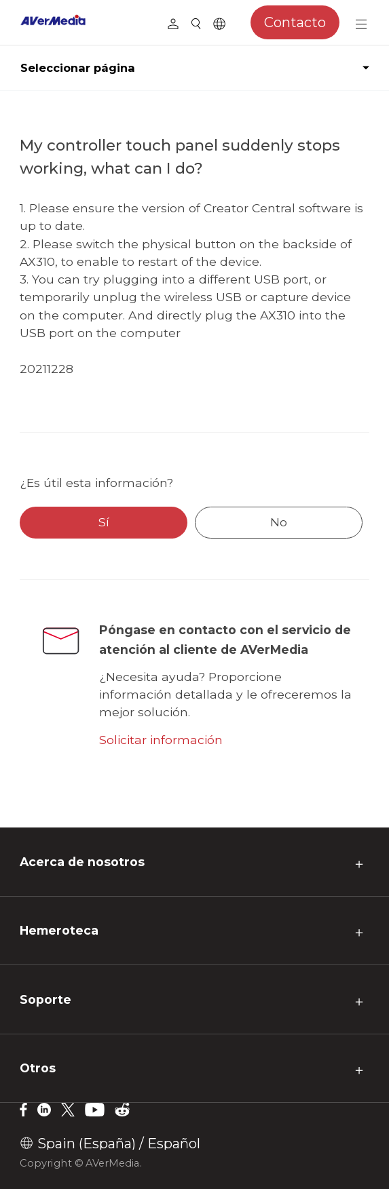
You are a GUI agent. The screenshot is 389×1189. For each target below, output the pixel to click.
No (278, 522)
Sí (103, 522)
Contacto (295, 22)
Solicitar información (161, 740)
